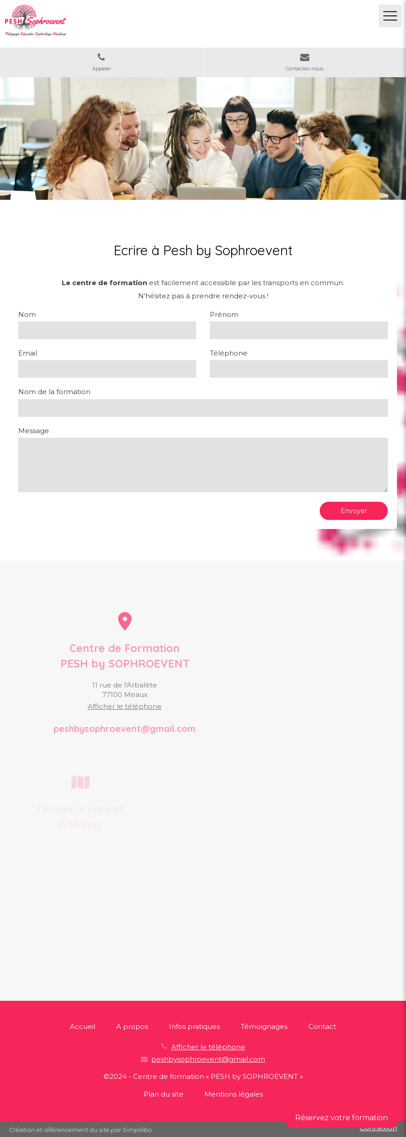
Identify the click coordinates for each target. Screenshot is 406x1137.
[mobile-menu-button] (390, 16)
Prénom (224, 314)
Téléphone (229, 353)
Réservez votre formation (341, 1117)
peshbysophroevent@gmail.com (208, 1059)
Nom (27, 314)
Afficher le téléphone (125, 706)
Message (33, 430)
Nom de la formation (54, 391)
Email (27, 353)
